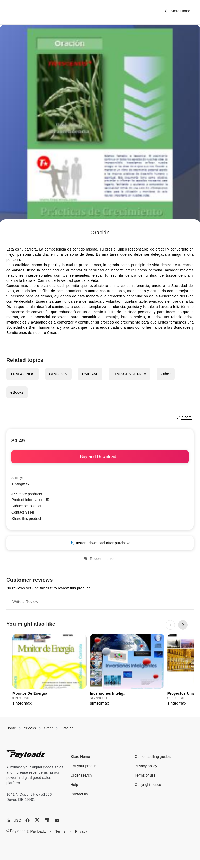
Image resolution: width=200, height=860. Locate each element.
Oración (67, 728)
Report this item (100, 559)
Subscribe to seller (26, 506)
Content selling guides (153, 756)
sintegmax (20, 484)
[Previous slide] (170, 625)
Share (184, 417)
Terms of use (145, 775)
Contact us (79, 794)
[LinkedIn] (47, 820)
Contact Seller (22, 512)
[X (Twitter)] (37, 820)
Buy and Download (100, 456)
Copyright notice (148, 785)
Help (74, 785)
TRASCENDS (22, 373)
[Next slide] (183, 625)
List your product (84, 766)
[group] (49, 670)
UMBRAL (90, 373)
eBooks (16, 392)
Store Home (177, 11)
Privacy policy (146, 766)
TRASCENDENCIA (129, 373)
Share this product (26, 518)
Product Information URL (31, 500)
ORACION (58, 373)
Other (166, 373)
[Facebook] (27, 820)
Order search (81, 775)
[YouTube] (57, 820)
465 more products (26, 494)
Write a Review (25, 602)
